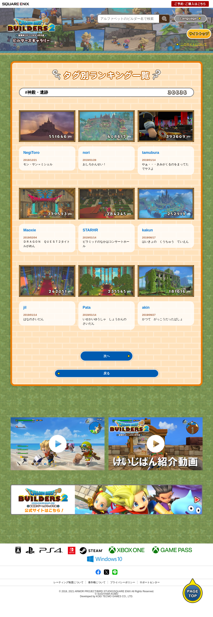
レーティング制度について (68, 597)
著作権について (97, 597)
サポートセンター (150, 597)
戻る (106, 382)
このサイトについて (194, 44)
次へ (106, 362)
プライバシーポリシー (122, 597)
